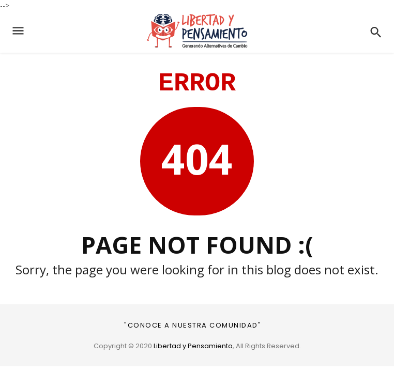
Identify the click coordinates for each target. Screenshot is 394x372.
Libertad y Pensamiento (193, 346)
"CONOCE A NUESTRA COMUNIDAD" (192, 325)
